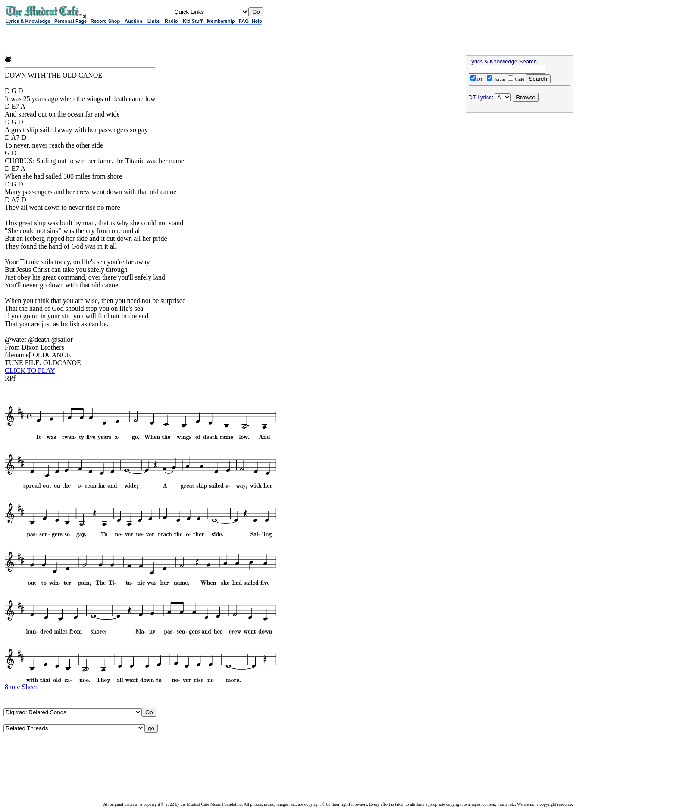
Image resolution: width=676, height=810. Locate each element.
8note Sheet (21, 686)
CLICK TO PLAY (30, 370)
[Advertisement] (106, 40)
